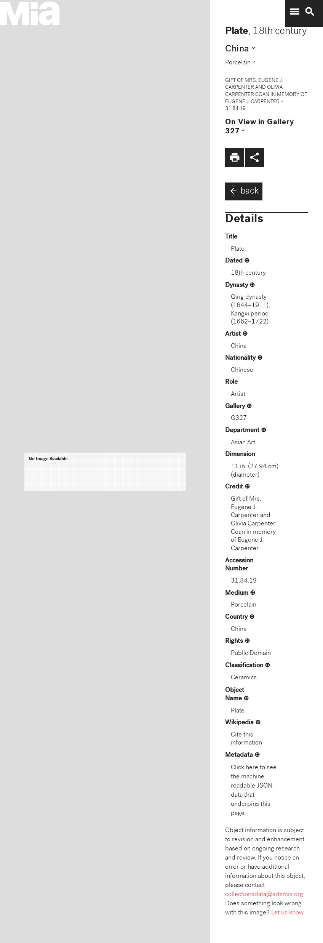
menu (294, 12)
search (309, 12)
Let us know (287, 913)
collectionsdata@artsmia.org (264, 895)
